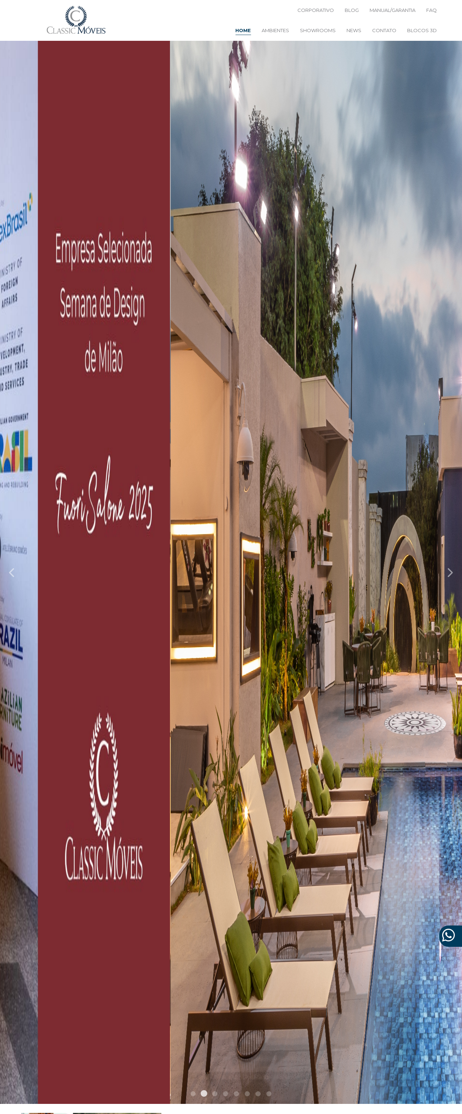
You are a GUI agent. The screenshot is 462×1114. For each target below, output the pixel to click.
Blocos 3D (422, 30)
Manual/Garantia (392, 10)
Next (449, 572)
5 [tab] (236, 1094)
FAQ (431, 10)
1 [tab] (193, 1094)
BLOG (352, 10)
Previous (12, 572)
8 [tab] (269, 1094)
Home (243, 30)
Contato (384, 30)
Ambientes (275, 30)
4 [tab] (225, 1094)
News (353, 30)
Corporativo (315, 10)
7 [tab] (258, 1094)
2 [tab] (204, 1094)
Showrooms (318, 30)
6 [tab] (247, 1094)
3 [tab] (214, 1094)
